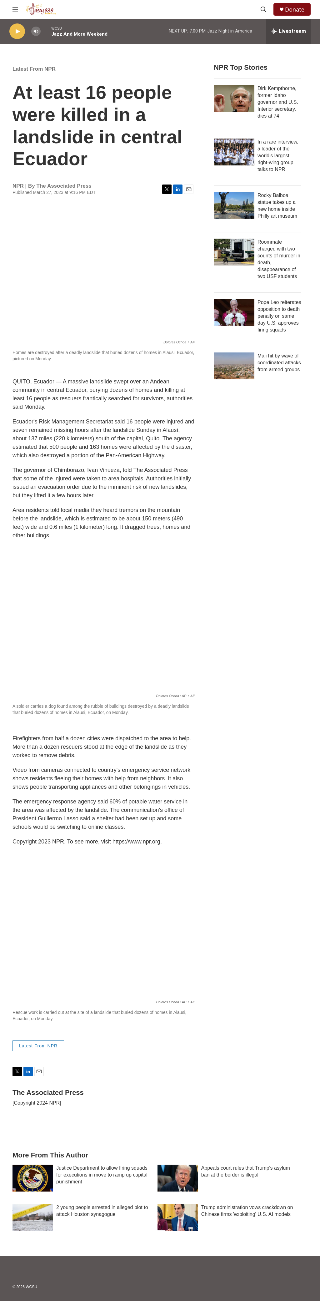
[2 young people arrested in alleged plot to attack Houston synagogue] (32, 1217)
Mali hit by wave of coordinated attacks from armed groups (279, 362)
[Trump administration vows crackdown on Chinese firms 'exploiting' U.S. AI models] (178, 1217)
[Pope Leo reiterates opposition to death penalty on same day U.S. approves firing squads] (234, 312)
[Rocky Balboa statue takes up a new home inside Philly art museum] (234, 205)
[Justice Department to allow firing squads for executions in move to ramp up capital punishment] (32, 1178)
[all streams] (288, 31)
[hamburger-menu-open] (15, 9)
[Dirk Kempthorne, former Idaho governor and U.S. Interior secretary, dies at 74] (234, 98)
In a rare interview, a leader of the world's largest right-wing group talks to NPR (278, 155)
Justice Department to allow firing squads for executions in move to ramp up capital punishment (102, 1174)
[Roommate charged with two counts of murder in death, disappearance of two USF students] (234, 252)
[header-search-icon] (263, 9)
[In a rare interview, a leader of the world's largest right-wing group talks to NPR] (234, 152)
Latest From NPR (34, 69)
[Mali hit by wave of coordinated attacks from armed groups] (234, 365)
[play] (17, 31)
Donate (294, 9)
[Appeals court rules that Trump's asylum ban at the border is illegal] (178, 1178)
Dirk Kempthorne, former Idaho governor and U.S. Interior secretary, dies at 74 (278, 102)
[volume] (36, 31)
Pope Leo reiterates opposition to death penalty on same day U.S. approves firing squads (279, 316)
